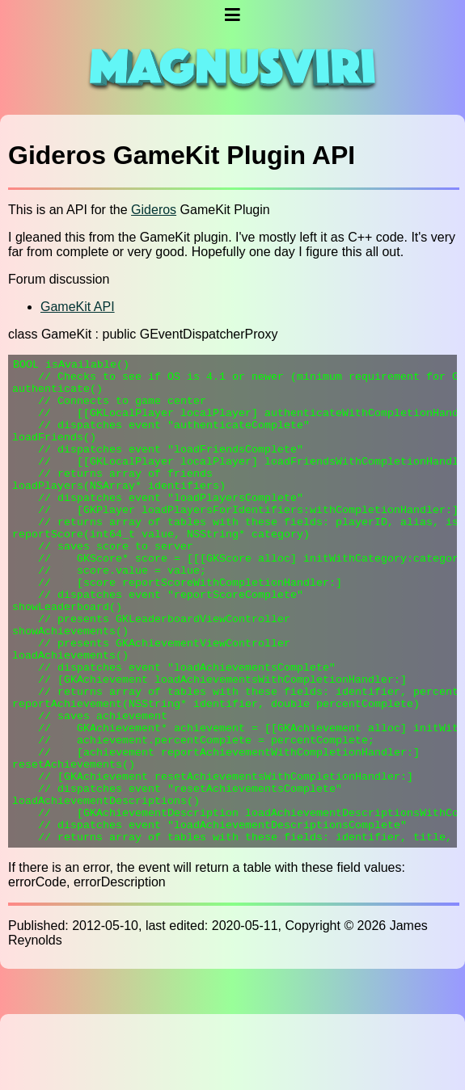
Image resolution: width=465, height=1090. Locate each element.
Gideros (153, 210)
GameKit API (77, 307)
